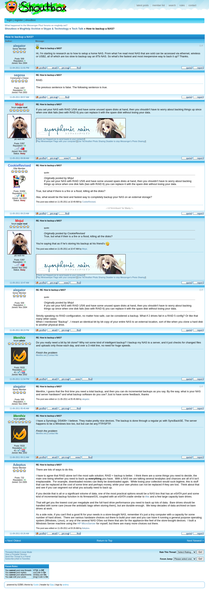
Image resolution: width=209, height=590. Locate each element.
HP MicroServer (86, 523)
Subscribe (9, 559)
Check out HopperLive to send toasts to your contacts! (60, 139)
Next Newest (194, 540)
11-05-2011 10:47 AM (19, 283)
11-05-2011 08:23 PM (19, 330)
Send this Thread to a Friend (18, 556)
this (147, 496)
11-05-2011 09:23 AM (19, 213)
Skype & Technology (56, 28)
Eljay (52, 585)
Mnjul (84, 249)
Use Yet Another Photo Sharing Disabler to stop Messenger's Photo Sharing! (111, 141)
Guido (36, 585)
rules (182, 5)
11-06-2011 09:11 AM (19, 457)
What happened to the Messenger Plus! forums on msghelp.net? (36, 25)
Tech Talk (77, 28)
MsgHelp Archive (30, 28)
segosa (19, 75)
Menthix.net (41, 355)
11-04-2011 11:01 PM (19, 68)
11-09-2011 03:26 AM (19, 534)
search (172, 5)
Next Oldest (14, 540)
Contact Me (53, 355)
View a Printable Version (16, 554)
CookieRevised (89, 202)
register (18, 20)
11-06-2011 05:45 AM (19, 408)
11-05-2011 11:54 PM (19, 379)
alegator (19, 45)
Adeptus (19, 464)
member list (158, 5)
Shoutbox (33, 6)
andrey (66, 585)
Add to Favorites (23, 559)
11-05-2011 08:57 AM (19, 97)
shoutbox (30, 20)
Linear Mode (26, 552)
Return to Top (104, 540)
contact (192, 5)
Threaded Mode (12, 552)
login (9, 20)
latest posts (143, 5)
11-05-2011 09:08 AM (19, 158)
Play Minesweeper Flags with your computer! (56, 141)
